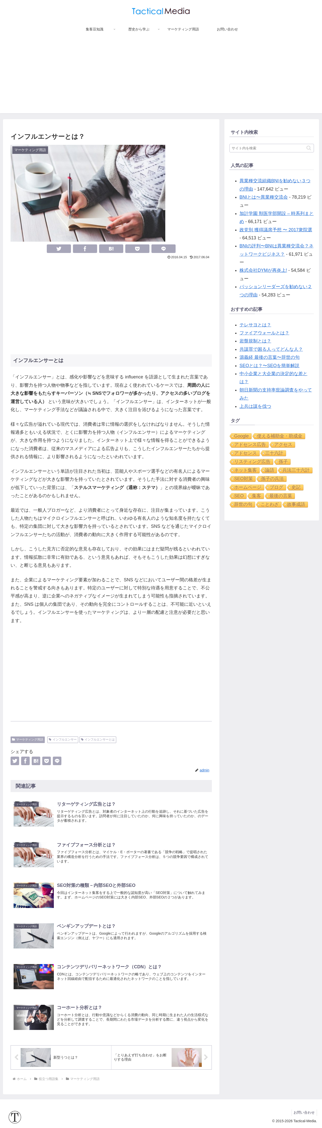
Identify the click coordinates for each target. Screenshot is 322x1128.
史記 (296, 487)
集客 (256, 495)
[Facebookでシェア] (85, 248)
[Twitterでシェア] (59, 248)
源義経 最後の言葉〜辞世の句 (269, 357)
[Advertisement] (161, 78)
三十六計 (274, 453)
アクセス (283, 444)
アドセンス (245, 453)
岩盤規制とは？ (255, 340)
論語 (269, 470)
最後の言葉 (280, 495)
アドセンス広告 (250, 444)
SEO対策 (243, 478)
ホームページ (247, 487)
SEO (239, 495)
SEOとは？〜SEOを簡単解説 (269, 365)
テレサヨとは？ (255, 324)
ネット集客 (245, 470)
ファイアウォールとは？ (264, 332)
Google (241, 436)
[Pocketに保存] (137, 248)
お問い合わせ (303, 1112)
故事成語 (296, 504)
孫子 (283, 461)
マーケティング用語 (27, 739)
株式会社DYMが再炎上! (263, 270)
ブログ (276, 487)
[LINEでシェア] (163, 248)
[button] (308, 148)
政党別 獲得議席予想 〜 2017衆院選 (275, 229)
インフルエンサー (63, 739)
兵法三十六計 (296, 470)
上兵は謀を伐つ (255, 406)
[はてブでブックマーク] (111, 248)
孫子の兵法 (272, 478)
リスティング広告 (252, 461)
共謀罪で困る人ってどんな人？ (271, 349)
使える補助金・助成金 (279, 436)
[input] (271, 148)
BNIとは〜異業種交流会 (263, 197)
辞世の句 (243, 504)
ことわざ (270, 504)
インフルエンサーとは (98, 739)
